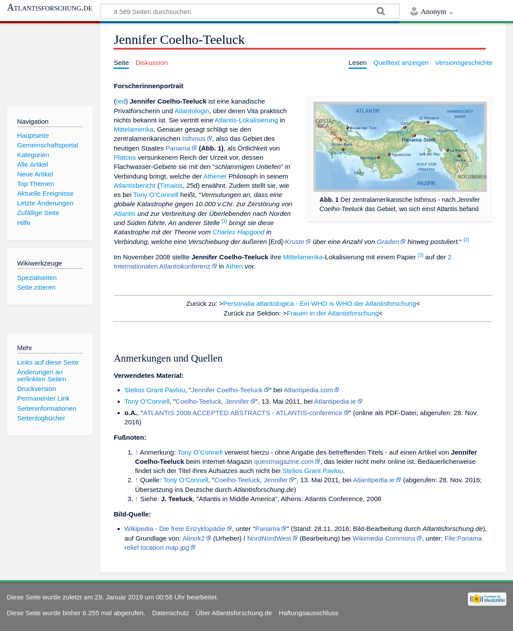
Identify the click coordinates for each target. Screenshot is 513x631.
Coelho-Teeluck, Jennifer (212, 401)
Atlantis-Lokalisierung (246, 120)
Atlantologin (192, 111)
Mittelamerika (133, 129)
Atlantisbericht (134, 185)
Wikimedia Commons (384, 538)
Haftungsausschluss (308, 613)
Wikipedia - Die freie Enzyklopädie (175, 528)
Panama (178, 148)
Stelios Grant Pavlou (155, 390)
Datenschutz (170, 613)
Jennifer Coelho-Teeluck (227, 390)
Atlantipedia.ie (335, 401)
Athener (215, 176)
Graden (388, 241)
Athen (234, 266)
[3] (421, 255)
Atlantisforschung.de (50, 7)
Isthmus (194, 138)
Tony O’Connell (155, 194)
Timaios (171, 185)
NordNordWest (269, 538)
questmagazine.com (284, 461)
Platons (125, 157)
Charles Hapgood (238, 232)
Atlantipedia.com (308, 390)
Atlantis (124, 213)
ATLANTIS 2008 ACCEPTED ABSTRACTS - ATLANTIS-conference (242, 412)
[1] (224, 220)
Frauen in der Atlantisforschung (333, 313)
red (120, 101)
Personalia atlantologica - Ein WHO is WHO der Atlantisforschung (320, 303)
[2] (466, 239)
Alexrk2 (193, 538)
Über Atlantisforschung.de (234, 613)
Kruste (294, 241)
